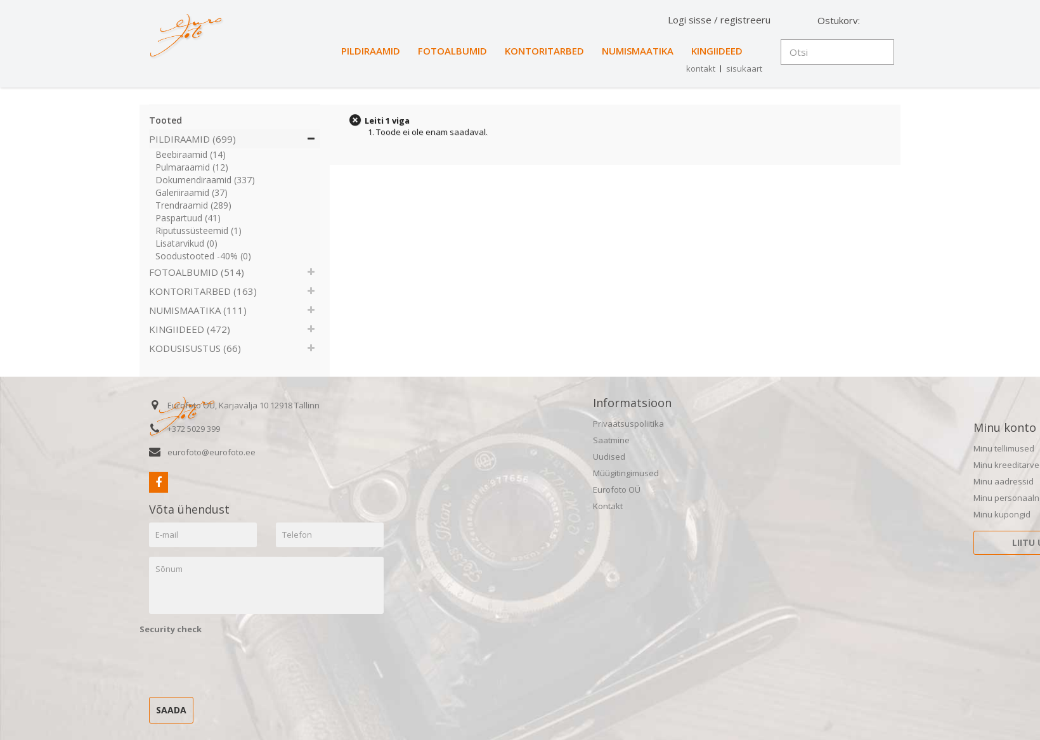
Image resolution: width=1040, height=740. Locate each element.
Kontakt (608, 506)
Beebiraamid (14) (190, 154)
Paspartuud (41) (188, 218)
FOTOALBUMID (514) (196, 272)
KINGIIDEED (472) (189, 329)
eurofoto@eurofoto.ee (211, 452)
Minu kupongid (1001, 514)
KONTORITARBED (544, 50)
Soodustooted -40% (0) (203, 256)
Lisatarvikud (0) (186, 243)
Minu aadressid (1003, 481)
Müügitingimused (626, 473)
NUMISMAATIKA (637, 50)
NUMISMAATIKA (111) (198, 310)
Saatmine (611, 440)
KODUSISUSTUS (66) (195, 348)
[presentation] (236, 662)
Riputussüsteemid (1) (198, 230)
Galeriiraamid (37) (191, 192)
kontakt (700, 68)
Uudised (609, 456)
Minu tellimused (1003, 448)
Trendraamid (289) (193, 205)
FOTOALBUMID (452, 50)
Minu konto (1004, 427)
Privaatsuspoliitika (628, 423)
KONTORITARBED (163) (203, 291)
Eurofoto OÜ (616, 489)
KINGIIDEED (717, 50)
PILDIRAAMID (370, 50)
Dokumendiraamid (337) (205, 180)
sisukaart (744, 68)
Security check (171, 629)
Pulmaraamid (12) (191, 167)
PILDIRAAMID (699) (192, 139)
